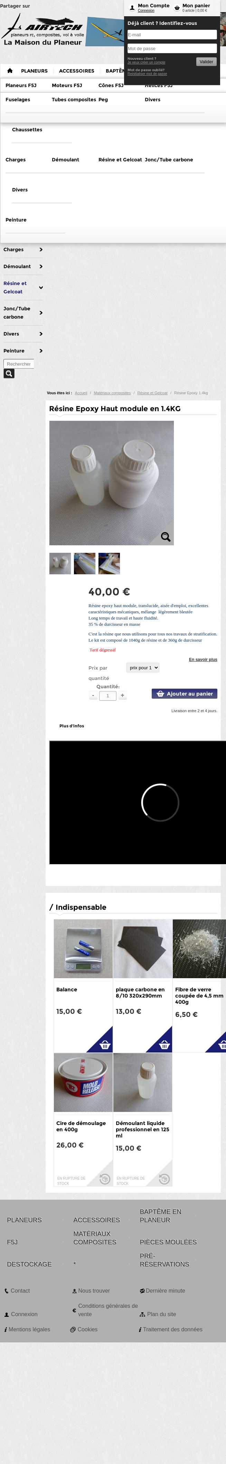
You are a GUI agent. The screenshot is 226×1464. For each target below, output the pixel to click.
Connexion (146, 10)
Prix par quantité (98, 673)
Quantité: (108, 686)
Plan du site (161, 1314)
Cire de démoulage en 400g (81, 1126)
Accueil (81, 393)
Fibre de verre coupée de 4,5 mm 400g (199, 995)
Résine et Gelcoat (152, 393)
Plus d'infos (71, 725)
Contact (20, 1291)
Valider (206, 61)
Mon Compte (154, 5)
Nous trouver (94, 1291)
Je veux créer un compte (147, 62)
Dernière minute (165, 1291)
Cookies (88, 1329)
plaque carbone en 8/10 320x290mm (140, 992)
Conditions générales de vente (108, 1310)
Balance (66, 989)
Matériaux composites (112, 393)
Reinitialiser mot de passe (147, 74)
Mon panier (196, 5)
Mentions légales (29, 1329)
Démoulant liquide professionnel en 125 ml (142, 1129)
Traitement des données (173, 1329)
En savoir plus (203, 659)
